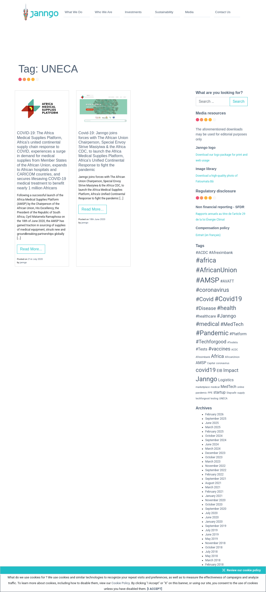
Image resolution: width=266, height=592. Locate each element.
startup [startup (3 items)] (219, 392)
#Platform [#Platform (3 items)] (238, 334)
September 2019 (215, 526)
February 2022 (214, 474)
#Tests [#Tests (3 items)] (201, 349)
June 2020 (212, 517)
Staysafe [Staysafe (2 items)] (231, 392)
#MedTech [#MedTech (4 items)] (232, 324)
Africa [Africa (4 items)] (217, 356)
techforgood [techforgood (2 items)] (203, 398)
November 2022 (215, 466)
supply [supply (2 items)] (241, 392)
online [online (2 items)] (240, 387)
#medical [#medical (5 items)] (207, 324)
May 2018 (211, 556)
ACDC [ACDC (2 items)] (234, 349)
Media (189, 12)
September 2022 (215, 470)
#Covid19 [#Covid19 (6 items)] (228, 299)
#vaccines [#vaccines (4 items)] (219, 349)
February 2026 (214, 414)
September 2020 (215, 508)
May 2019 (211, 539)
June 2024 (212, 444)
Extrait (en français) (208, 235)
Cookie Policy (121, 583)
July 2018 (211, 551)
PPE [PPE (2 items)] (210, 392)
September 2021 (215, 478)
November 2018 (215, 543)
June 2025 (212, 423)
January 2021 (214, 496)
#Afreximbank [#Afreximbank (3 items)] (221, 252)
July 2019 (211, 530)
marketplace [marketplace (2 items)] (203, 387)
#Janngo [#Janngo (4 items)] (226, 316)
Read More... (31, 249)
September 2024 (215, 440)
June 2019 (212, 534)
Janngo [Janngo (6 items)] (206, 379)
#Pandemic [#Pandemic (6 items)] (212, 333)
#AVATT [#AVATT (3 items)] (227, 281)
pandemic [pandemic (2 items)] (201, 392)
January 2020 (214, 521)
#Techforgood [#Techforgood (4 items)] (211, 342)
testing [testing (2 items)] (214, 398)
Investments (133, 12)
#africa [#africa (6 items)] (206, 260)
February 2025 (214, 431)
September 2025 (215, 418)
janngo (23, 262)
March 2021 (213, 487)
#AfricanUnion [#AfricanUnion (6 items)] (216, 270)
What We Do (73, 12)
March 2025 (213, 427)
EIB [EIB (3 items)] (219, 370)
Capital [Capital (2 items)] (211, 363)
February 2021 (214, 491)
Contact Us (222, 12)
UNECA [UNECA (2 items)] (223, 398)
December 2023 (215, 453)
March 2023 (213, 461)
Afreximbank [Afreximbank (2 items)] (203, 357)
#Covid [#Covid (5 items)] (205, 299)
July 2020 (211, 513)
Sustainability (164, 12)
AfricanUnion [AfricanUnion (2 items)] (232, 357)
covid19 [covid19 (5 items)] (206, 370)
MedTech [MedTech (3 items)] (228, 386)
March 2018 (213, 560)
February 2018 (214, 564)
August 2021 (213, 483)
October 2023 (214, 457)
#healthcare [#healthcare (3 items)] (206, 316)
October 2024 (214, 436)
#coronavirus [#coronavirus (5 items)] (212, 290)
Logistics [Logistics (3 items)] (226, 380)
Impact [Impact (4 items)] (230, 370)
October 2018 (214, 547)
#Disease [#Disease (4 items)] (206, 308)
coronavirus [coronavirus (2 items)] (222, 363)
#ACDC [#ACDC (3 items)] (202, 252)
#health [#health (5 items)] (226, 308)
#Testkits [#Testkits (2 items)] (232, 342)
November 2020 (215, 500)
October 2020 (214, 504)
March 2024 (213, 448)
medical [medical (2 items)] (215, 387)
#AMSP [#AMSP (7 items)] (207, 280)
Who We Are (103, 12)
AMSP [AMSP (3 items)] (201, 362)
